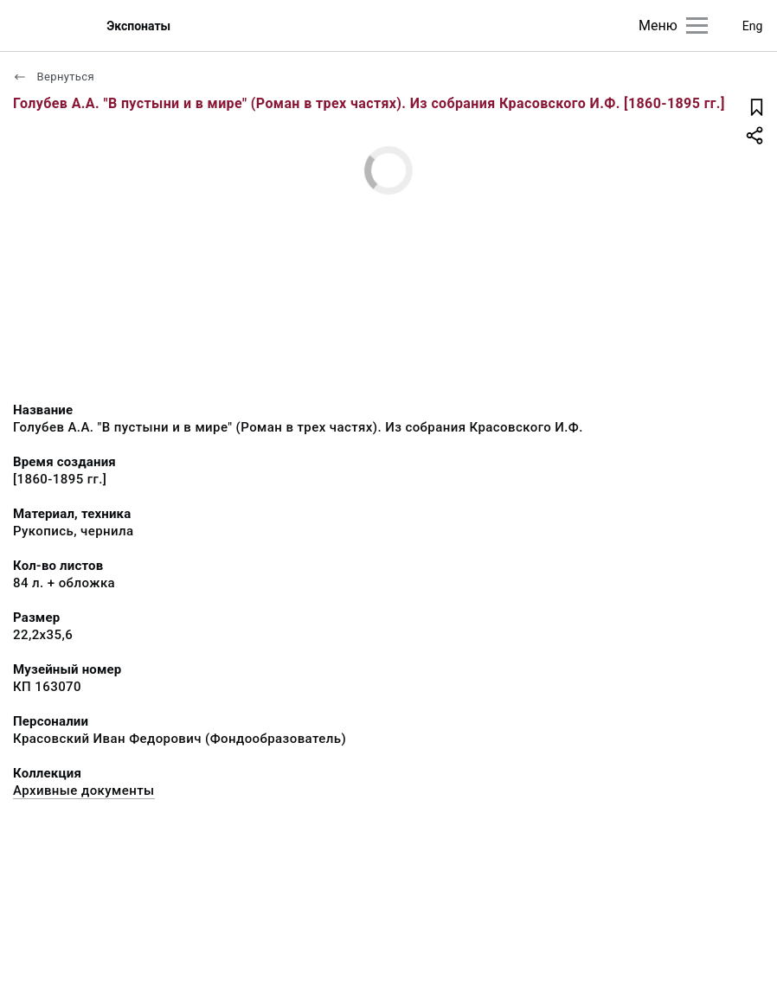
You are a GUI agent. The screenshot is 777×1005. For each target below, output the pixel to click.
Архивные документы (84, 790)
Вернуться (53, 76)
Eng (752, 26)
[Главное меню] (696, 25)
